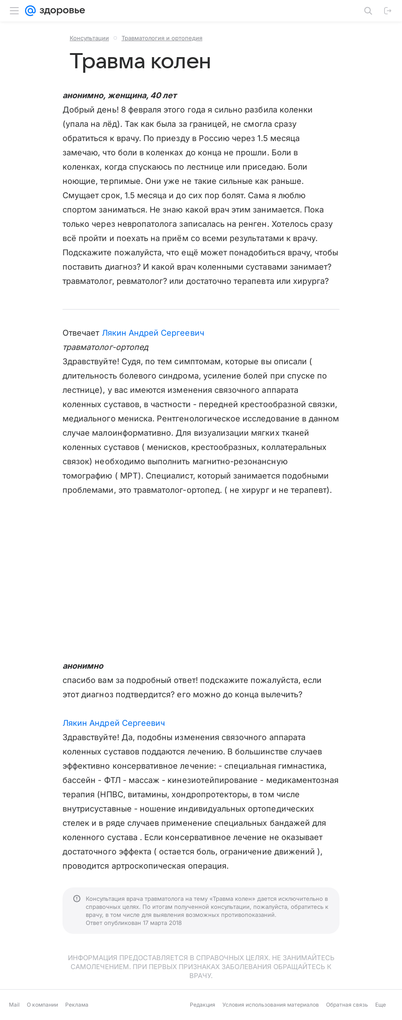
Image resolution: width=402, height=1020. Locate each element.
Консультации (89, 38)
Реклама (76, 1004)
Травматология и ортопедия (161, 38)
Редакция (202, 1004)
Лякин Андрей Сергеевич (153, 332)
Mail (14, 1004)
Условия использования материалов (270, 1004)
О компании (42, 1004)
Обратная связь (347, 1004)
